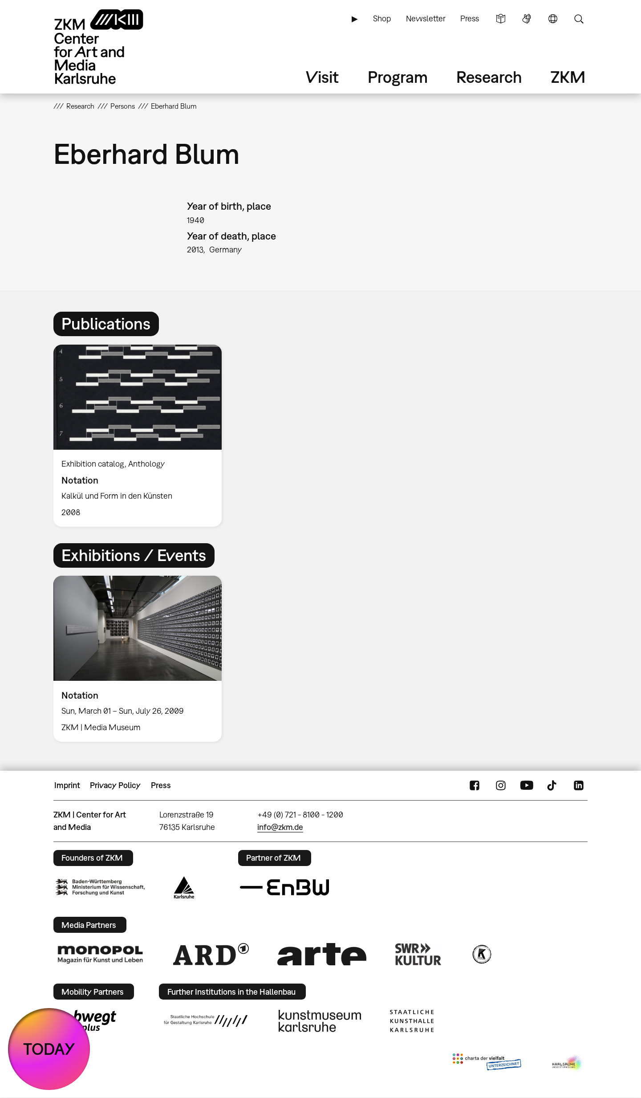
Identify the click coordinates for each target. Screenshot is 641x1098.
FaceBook (474, 785)
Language (553, 18)
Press (469, 18)
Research (489, 76)
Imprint (67, 785)
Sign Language (527, 18)
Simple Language (501, 18)
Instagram (501, 785)
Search (579, 18)
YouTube (527, 785)
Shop (382, 18)
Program (398, 76)
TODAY (49, 1048)
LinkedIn (579, 785)
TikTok (553, 785)
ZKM (568, 76)
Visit (322, 76)
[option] (141, 436)
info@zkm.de (280, 827)
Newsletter (426, 18)
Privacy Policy (115, 785)
